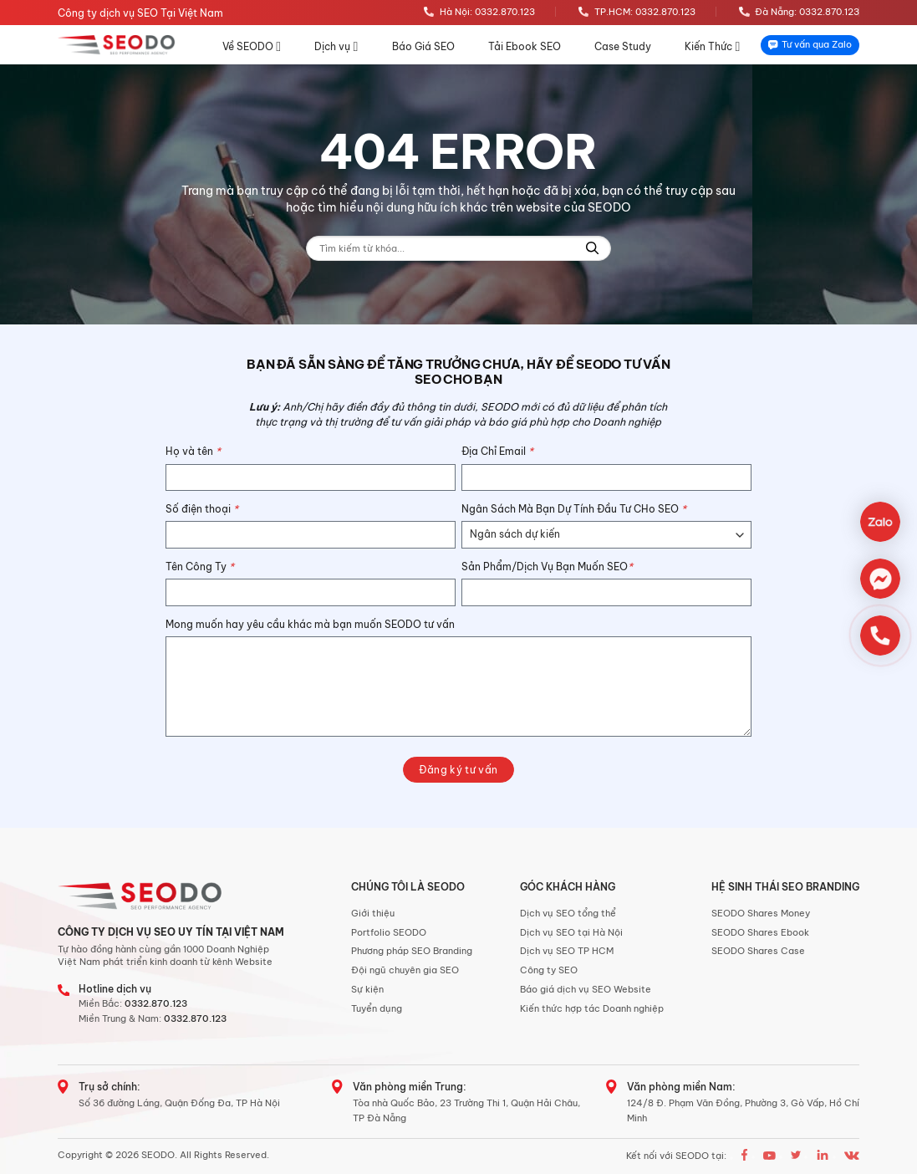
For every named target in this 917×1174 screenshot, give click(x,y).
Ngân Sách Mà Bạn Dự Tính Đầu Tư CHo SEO (573, 509)
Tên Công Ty (200, 566)
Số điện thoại (202, 509)
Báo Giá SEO (423, 46)
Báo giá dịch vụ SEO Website (585, 989)
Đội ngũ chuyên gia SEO (405, 970)
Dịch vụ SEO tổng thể (568, 913)
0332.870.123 (156, 1003)
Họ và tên (193, 451)
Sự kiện (367, 989)
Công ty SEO (549, 970)
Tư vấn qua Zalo (809, 44)
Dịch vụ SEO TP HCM (567, 951)
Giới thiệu (373, 913)
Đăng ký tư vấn (458, 769)
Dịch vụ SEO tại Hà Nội (571, 932)
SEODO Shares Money (760, 913)
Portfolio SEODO (388, 932)
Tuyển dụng (376, 1008)
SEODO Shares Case (758, 951)
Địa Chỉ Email (497, 451)
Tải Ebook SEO (524, 46)
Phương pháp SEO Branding (411, 951)
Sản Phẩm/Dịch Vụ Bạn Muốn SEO (547, 566)
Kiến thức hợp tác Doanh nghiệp (592, 1008)
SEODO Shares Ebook (760, 932)
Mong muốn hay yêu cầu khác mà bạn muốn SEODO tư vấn (310, 624)
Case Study (622, 46)
